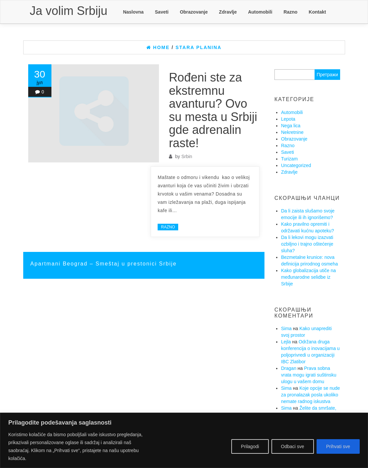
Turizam (289, 158)
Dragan (288, 368)
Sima (286, 328)
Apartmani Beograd (60, 263)
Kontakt (317, 12)
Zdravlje (228, 12)
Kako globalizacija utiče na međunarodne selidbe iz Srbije (308, 277)
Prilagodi (250, 446)
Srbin (186, 156)
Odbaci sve (292, 446)
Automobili (260, 12)
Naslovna (133, 12)
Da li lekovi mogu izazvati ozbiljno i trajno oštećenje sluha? (307, 244)
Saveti (162, 12)
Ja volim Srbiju (69, 11)
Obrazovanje (194, 12)
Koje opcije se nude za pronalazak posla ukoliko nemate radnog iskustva (310, 394)
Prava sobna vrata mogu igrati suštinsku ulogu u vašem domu (308, 375)
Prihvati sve (338, 446)
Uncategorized (296, 165)
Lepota (288, 119)
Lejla (286, 341)
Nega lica (290, 125)
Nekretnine (292, 132)
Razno (290, 12)
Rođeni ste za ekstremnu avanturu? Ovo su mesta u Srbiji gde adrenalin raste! (213, 110)
